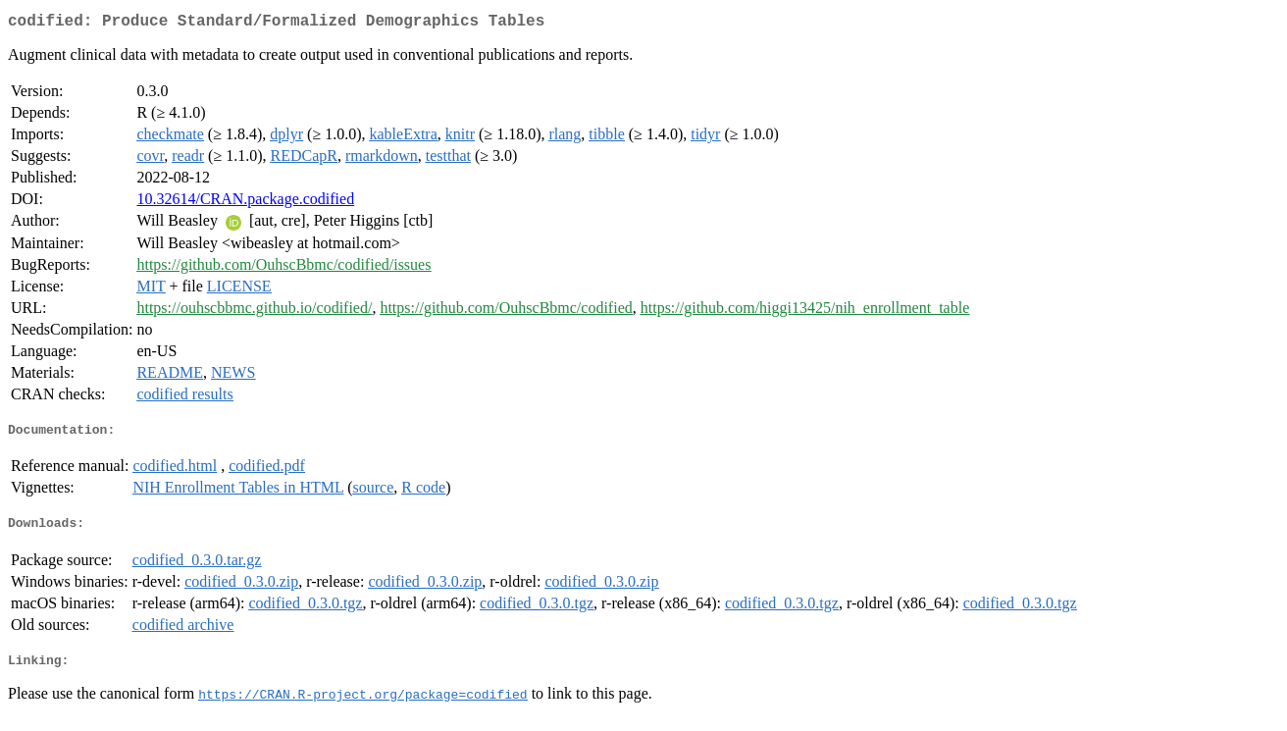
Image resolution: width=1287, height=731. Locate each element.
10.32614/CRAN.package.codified (245, 202)
